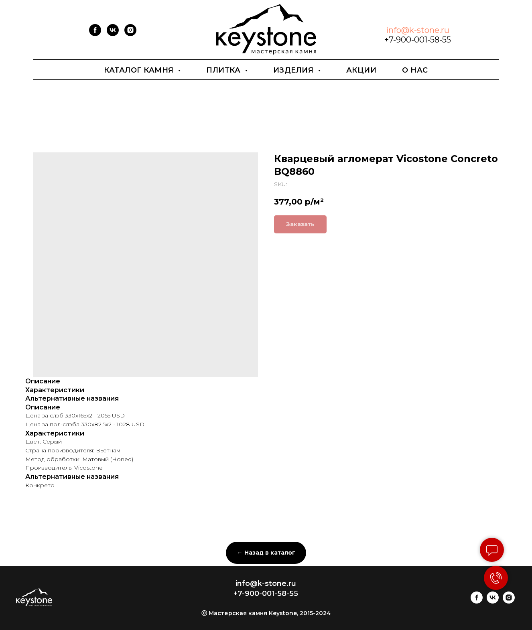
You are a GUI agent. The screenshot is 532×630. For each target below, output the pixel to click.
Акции (361, 70)
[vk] (113, 33)
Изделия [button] (294, 70)
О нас (415, 70)
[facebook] (95, 33)
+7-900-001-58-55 (417, 40)
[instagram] (130, 33)
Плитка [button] (224, 70)
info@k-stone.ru (417, 30)
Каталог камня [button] (140, 70)
